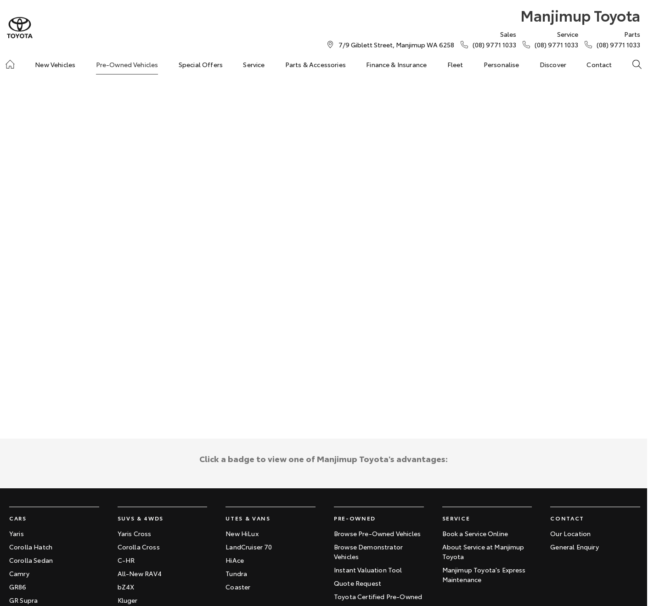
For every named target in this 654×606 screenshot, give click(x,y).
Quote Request (357, 583)
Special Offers (201, 64)
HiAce (235, 560)
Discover (553, 64)
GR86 (18, 586)
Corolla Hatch (30, 546)
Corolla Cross (139, 546)
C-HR (126, 560)
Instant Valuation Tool (368, 569)
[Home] (10, 64)
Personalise (501, 64)
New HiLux (242, 533)
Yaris (16, 533)
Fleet (455, 64)
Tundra (236, 573)
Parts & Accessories (315, 64)
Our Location (570, 533)
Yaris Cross (135, 533)
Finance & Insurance (396, 64)
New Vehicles (55, 64)
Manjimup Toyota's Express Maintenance (484, 574)
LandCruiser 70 (249, 546)
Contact (599, 64)
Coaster (238, 586)
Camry (19, 573)
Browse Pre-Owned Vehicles (377, 533)
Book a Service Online (475, 533)
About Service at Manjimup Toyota (483, 551)
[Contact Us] (396, 44)
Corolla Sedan (31, 560)
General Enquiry (574, 546)
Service (254, 64)
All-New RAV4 (140, 573)
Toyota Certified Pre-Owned (378, 596)
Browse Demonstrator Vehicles (368, 551)
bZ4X (126, 586)
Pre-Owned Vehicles (127, 64)
